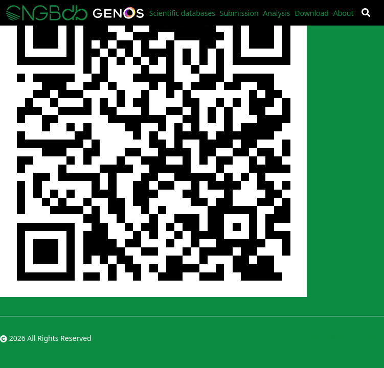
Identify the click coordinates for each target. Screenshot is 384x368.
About (343, 13)
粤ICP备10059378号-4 (348, 338)
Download (312, 13)
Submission (239, 13)
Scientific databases (182, 13)
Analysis (276, 13)
